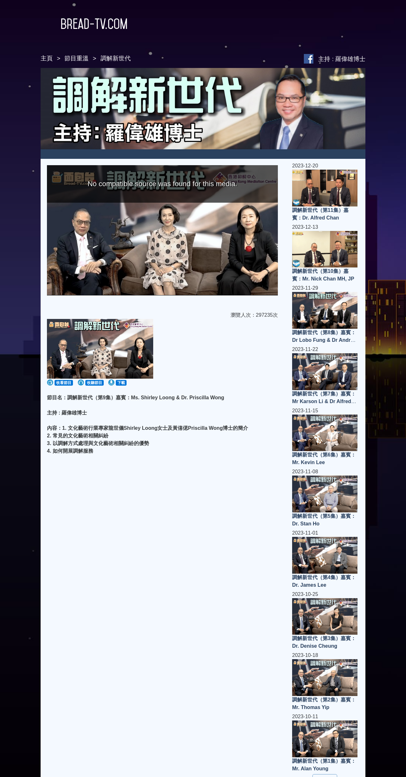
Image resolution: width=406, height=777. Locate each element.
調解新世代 (116, 58)
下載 (121, 383)
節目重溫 (76, 58)
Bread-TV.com (84, 23)
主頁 (47, 58)
